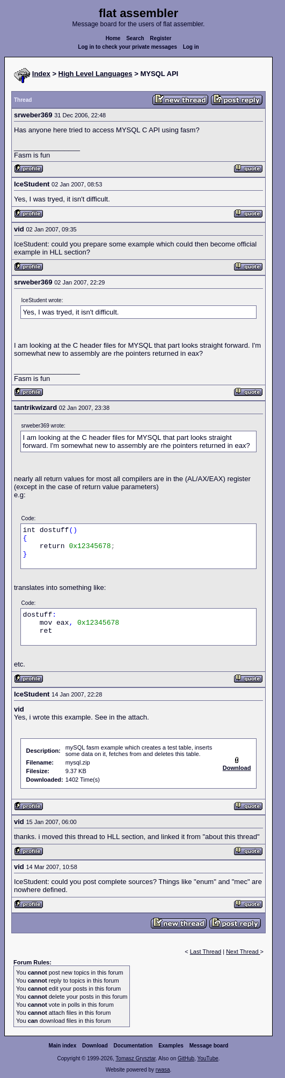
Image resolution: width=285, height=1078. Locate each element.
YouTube (207, 1058)
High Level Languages (96, 74)
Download (95, 1046)
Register (160, 38)
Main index (63, 1046)
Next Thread (243, 951)
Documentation (133, 1046)
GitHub (186, 1058)
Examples (171, 1046)
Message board (209, 1046)
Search (135, 38)
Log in (191, 47)
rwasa (163, 1070)
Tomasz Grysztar (135, 1058)
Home (113, 38)
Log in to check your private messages (127, 47)
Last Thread (206, 951)
